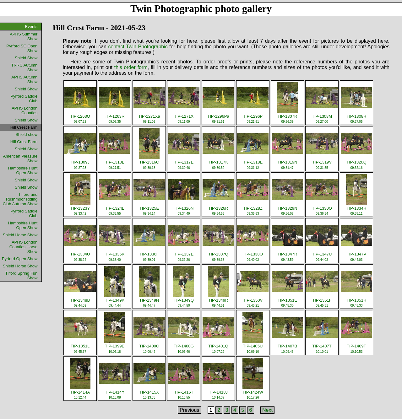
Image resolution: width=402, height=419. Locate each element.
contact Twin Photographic (137, 46)
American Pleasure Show (20, 158)
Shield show (26, 134)
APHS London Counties (24, 110)
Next (267, 410)
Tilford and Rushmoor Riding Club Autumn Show (20, 199)
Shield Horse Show (20, 235)
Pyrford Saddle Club (23, 98)
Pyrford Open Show (19, 258)
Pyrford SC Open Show (21, 48)
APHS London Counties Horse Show (23, 247)
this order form (131, 67)
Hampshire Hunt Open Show (22, 170)
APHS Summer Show (23, 36)
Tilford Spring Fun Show (21, 275)
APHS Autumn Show (24, 79)
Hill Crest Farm (24, 141)
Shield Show (26, 58)
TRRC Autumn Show (24, 67)
